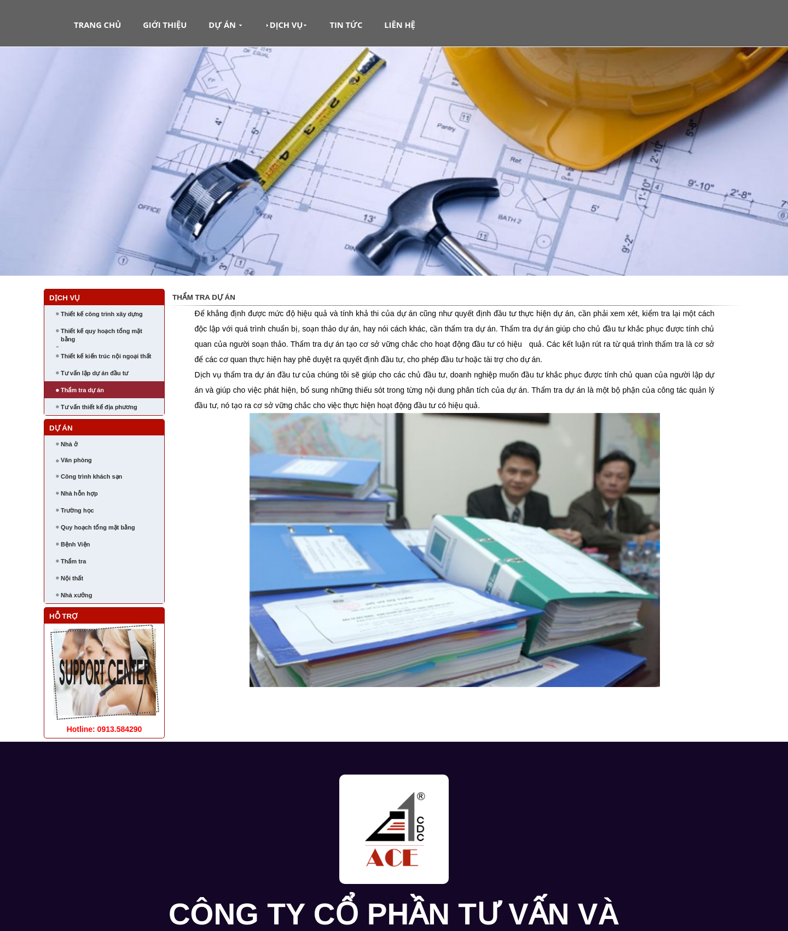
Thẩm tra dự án (82, 390)
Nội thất (72, 578)
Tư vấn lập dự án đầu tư (94, 373)
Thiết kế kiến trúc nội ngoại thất (106, 356)
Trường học (77, 510)
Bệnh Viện (75, 544)
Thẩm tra (73, 561)
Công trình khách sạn (91, 476)
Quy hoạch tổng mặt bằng (98, 527)
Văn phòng (76, 460)
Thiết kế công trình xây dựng (102, 314)
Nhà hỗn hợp (79, 493)
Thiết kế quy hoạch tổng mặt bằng (101, 335)
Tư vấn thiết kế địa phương (99, 407)
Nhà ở (69, 444)
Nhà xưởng (76, 595)
